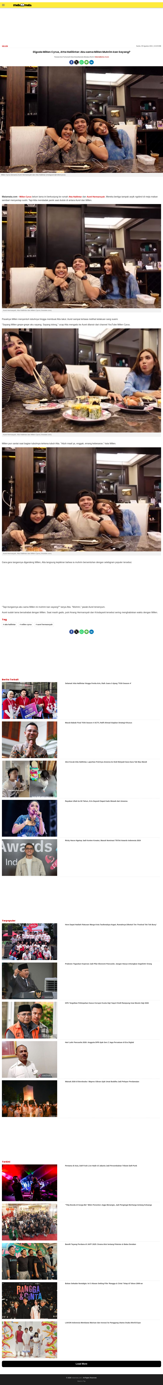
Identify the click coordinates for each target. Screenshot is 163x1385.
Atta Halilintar (75, 197)
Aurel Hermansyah (96, 197)
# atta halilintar (9, 624)
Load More (81, 1364)
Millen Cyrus (25, 197)
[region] (81, 26)
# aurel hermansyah (44, 624)
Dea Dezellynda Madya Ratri (82, 57)
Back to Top (81, 1381)
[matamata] (22, 5)
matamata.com (77, 1378)
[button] (3, 4)
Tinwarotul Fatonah (62, 57)
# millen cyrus (26, 624)
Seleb (5, 46)
